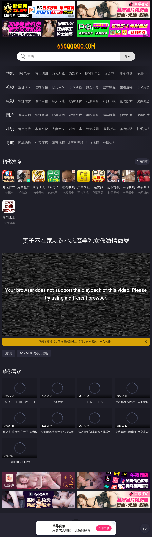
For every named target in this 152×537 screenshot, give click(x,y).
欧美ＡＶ (58, 87)
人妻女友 (58, 129)
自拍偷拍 (41, 87)
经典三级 (109, 101)
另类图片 (143, 115)
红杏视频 (92, 142)
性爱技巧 (143, 129)
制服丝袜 (92, 101)
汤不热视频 (75, 142)
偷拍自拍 (41, 101)
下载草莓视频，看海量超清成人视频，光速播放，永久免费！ (93, 341)
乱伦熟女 (126, 101)
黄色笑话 (126, 129)
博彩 (10, 73)
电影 (10, 101)
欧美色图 (58, 115)
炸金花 (109, 73)
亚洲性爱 (24, 101)
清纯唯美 (109, 115)
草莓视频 (58, 142)
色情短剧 (109, 142)
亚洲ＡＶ (24, 87)
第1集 (8, 353)
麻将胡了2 (92, 73)
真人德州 (41, 73)
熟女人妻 (92, 87)
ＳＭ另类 (143, 87)
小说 (10, 128)
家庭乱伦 (41, 129)
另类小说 (109, 129)
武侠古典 (75, 129)
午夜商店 (41, 142)
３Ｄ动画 (75, 87)
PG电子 (24, 73)
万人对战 (58, 73)
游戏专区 (75, 73)
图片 (10, 114)
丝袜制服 (109, 87)
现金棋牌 (126, 73)
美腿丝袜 (92, 115)
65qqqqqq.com (76, 46)
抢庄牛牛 (143, 73)
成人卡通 (58, 101)
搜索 (127, 56)
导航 (10, 142)
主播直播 (126, 87)
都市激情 (24, 129)
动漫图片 (75, 115)
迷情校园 (92, 129)
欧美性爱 (75, 101)
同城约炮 (24, 142)
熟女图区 (126, 115)
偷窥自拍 (24, 115)
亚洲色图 (41, 115)
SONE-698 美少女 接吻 (34, 353)
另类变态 (143, 101)
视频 (10, 87)
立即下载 (103, 528)
